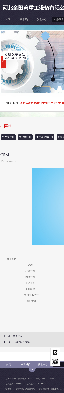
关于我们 (25, 19)
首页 (7, 19)
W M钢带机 (8, 137)
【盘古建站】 (30, 389)
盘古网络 (20, 389)
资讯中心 (42, 19)
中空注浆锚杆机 (44, 137)
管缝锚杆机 (25, 137)
